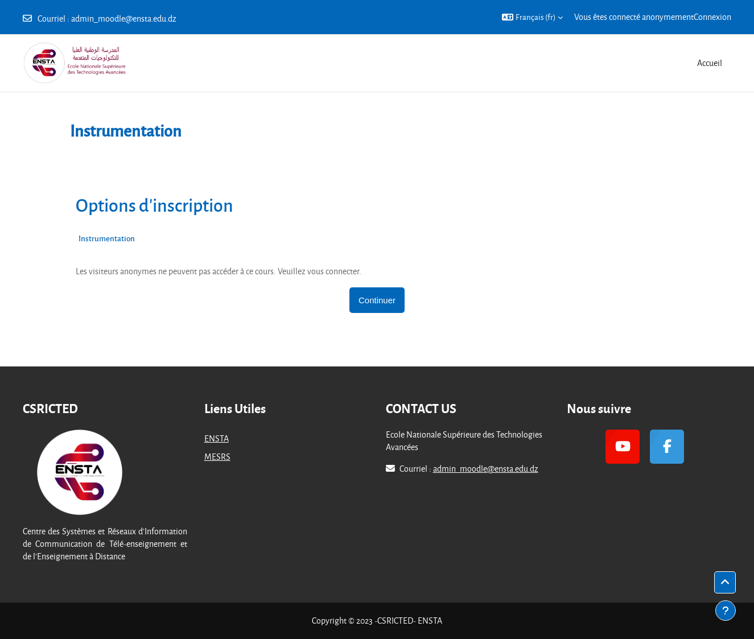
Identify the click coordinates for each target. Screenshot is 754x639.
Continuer (377, 300)
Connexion (712, 17)
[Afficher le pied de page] (725, 610)
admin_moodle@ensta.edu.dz (123, 18)
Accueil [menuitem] (709, 63)
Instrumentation (107, 238)
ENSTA (216, 438)
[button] (532, 17)
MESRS (217, 457)
